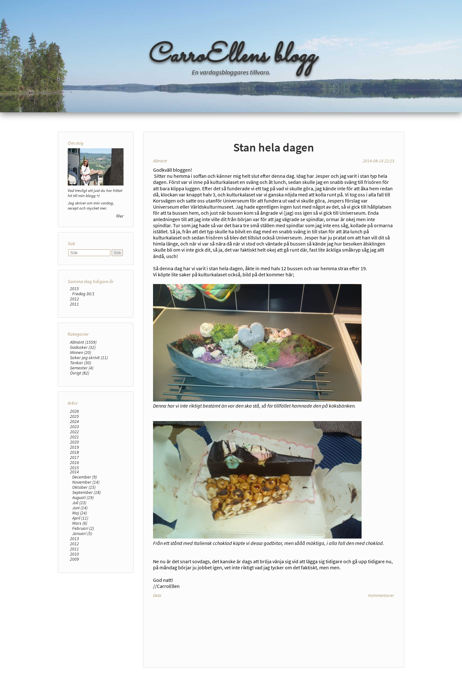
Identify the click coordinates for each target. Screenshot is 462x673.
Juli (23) (79, 502)
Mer (120, 216)
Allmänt (160, 161)
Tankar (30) (80, 363)
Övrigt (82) (79, 373)
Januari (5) (82, 533)
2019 (74, 447)
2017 (74, 457)
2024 (74, 421)
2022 (74, 432)
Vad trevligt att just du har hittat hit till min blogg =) (95, 193)
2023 (74, 426)
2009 (74, 559)
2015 (74, 288)
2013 (74, 538)
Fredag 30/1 (83, 294)
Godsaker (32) (83, 347)
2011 (74, 304)
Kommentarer (381, 595)
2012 (74, 299)
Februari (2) (83, 528)
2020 (74, 442)
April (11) (80, 518)
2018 (74, 452)
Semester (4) (81, 368)
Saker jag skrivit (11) (89, 357)
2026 (74, 411)
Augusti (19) (83, 497)
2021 (74, 437)
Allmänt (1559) (83, 342)
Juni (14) (80, 508)
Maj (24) (79, 513)
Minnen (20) (80, 352)
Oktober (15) (84, 487)
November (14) (85, 482)
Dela (157, 595)
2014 (74, 472)
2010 (74, 554)
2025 (74, 416)
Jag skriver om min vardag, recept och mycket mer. (91, 205)
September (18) (86, 492)
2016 (74, 462)
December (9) (84, 477)
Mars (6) (79, 523)
